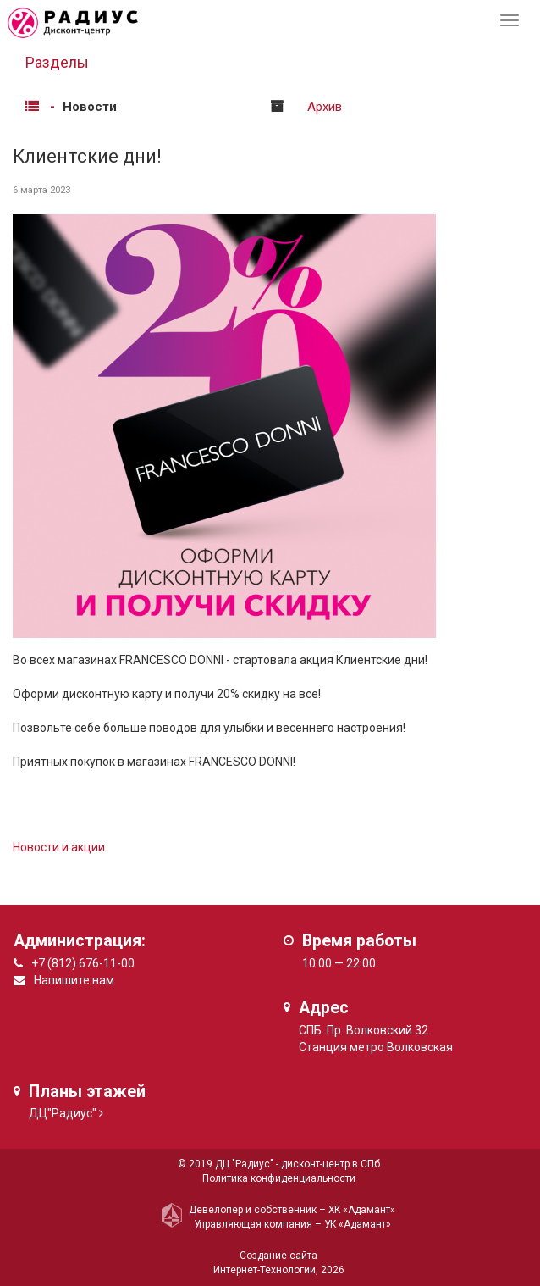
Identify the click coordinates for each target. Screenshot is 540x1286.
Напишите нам (74, 980)
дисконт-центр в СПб (330, 1164)
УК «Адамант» (357, 1224)
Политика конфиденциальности (278, 1178)
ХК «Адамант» (361, 1210)
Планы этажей (87, 1091)
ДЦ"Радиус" (62, 1113)
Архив (324, 106)
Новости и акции (59, 847)
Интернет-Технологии (264, 1270)
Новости (90, 106)
